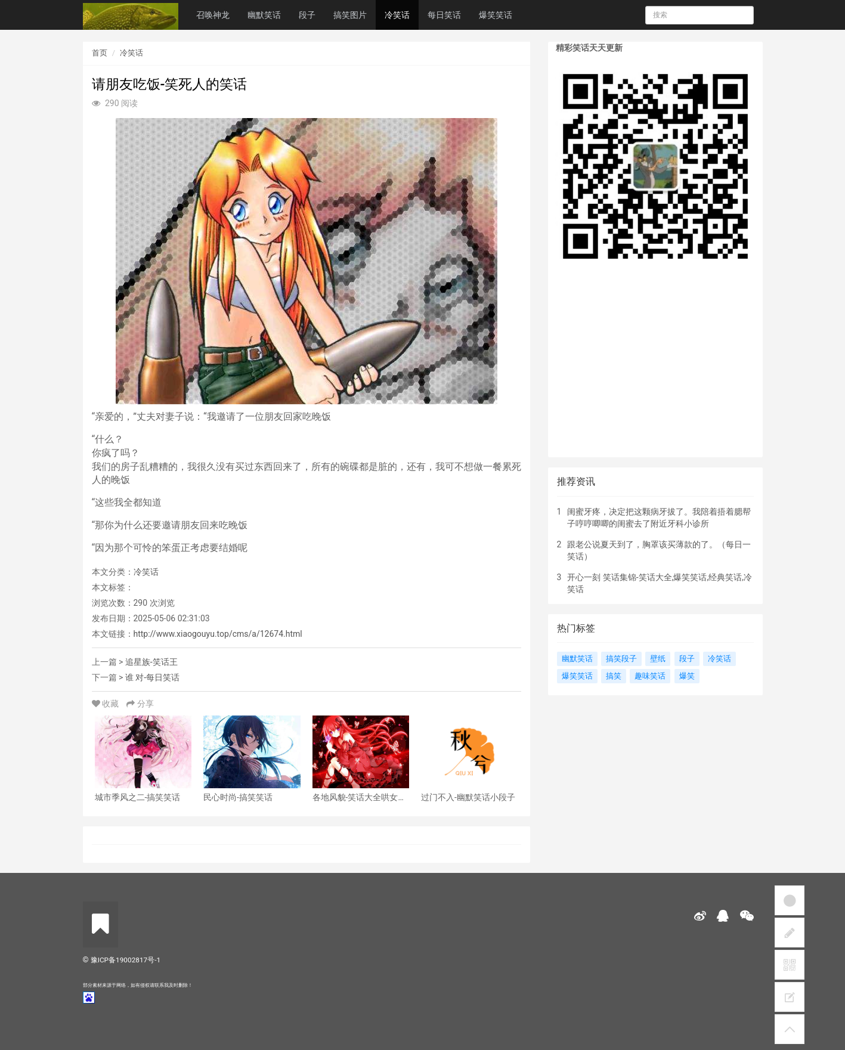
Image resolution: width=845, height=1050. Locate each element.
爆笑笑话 (495, 15)
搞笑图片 (350, 15)
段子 (307, 15)
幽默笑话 (264, 15)
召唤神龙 (213, 15)
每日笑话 (444, 15)
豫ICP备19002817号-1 (125, 960)
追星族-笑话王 (151, 662)
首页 (99, 52)
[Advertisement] (655, 367)
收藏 (106, 703)
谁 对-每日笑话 (152, 677)
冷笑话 (397, 15)
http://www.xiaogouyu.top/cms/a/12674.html (218, 634)
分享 (139, 703)
